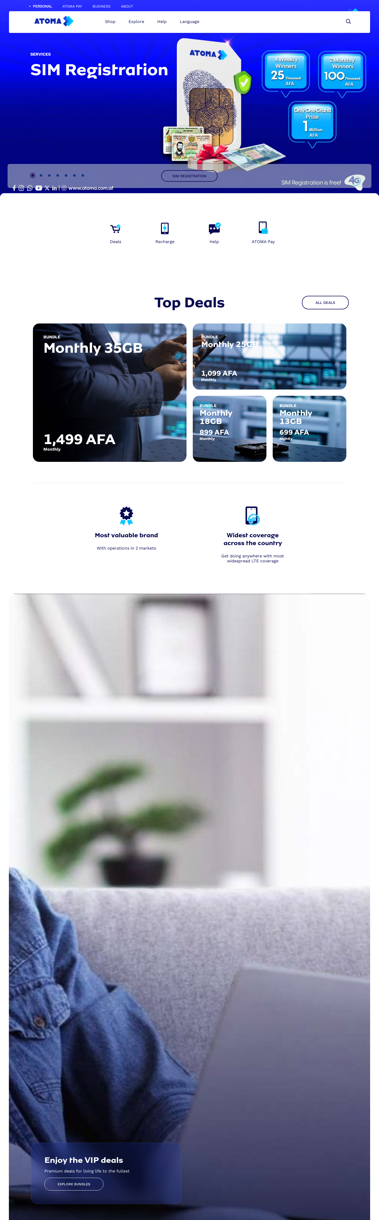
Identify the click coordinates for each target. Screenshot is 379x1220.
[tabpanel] (189, 99)
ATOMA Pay (72, 6)
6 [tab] (74, 175)
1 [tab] (32, 175)
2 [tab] (41, 175)
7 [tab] (82, 175)
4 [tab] (57, 175)
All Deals (325, 303)
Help (163, 23)
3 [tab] (49, 175)
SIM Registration (189, 176)
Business (101, 6)
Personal (42, 6)
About (127, 6)
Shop (112, 23)
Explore (138, 23)
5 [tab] (66, 175)
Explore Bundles (74, 1185)
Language (191, 23)
